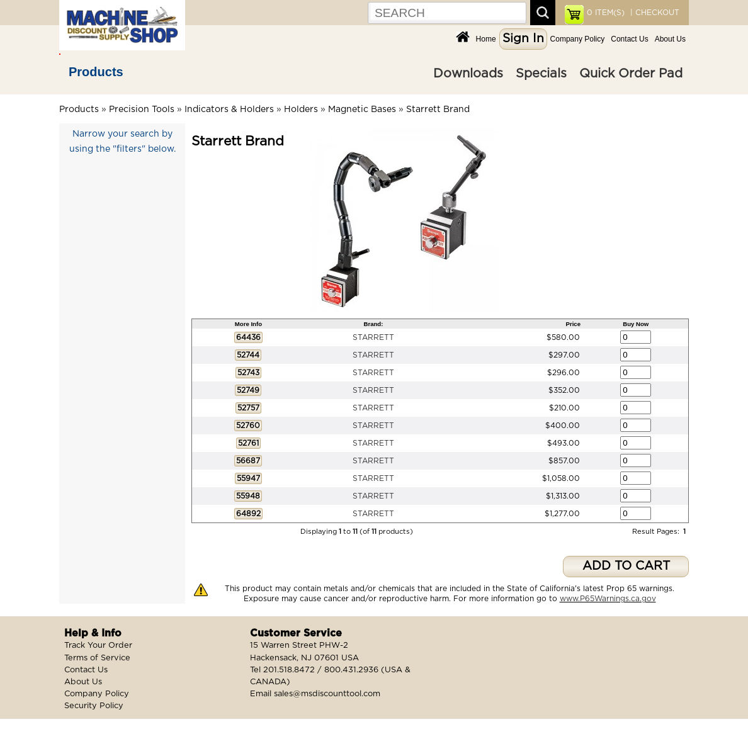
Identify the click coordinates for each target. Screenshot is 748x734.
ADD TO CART (626, 566)
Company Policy (577, 39)
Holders (301, 109)
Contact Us (629, 39)
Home (486, 39)
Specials (541, 73)
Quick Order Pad (631, 73)
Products (96, 72)
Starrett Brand (438, 109)
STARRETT (373, 337)
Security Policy (93, 706)
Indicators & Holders (229, 109)
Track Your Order (98, 645)
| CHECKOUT (653, 12)
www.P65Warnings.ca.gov (608, 598)
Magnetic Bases (362, 109)
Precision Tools (141, 109)
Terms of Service (97, 658)
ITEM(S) (606, 12)
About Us (670, 39)
